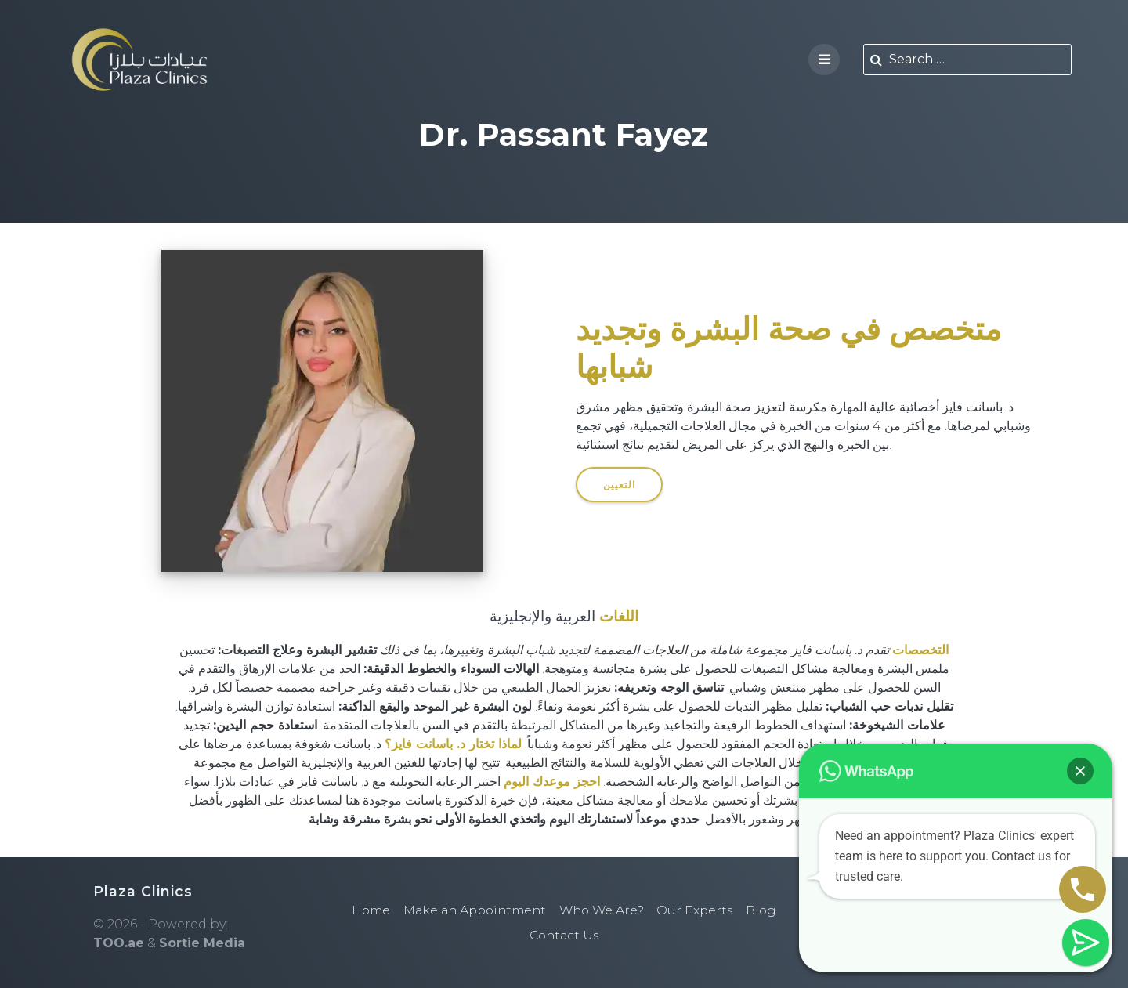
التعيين (620, 483)
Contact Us (564, 935)
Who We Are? (605, 910)
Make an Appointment (472, 910)
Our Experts (700, 910)
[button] (1080, 771)
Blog (768, 910)
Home (364, 910)
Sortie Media (202, 943)
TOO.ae (118, 943)
